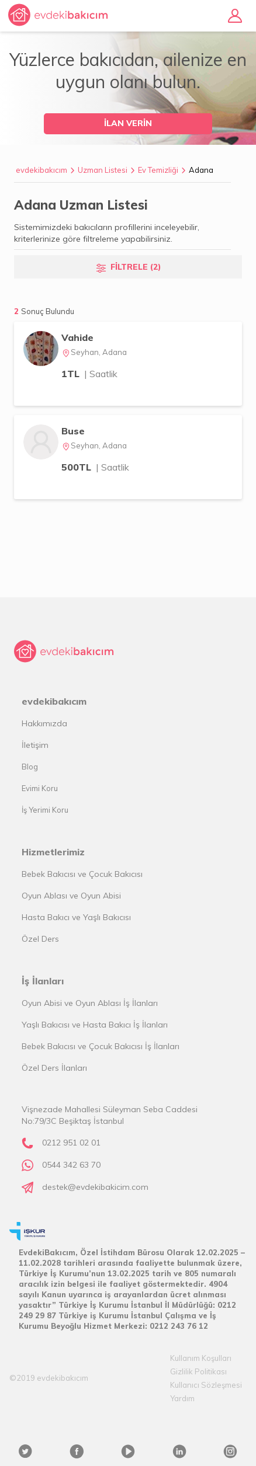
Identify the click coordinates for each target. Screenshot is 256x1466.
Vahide (77, 337)
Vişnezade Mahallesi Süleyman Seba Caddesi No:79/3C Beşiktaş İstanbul (110, 1115)
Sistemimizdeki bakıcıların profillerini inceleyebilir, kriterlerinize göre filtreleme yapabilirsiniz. (106, 233)
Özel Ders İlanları (54, 1068)
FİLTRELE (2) (135, 267)
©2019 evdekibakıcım (48, 1378)
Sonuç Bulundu (47, 311)
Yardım (182, 1398)
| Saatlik (100, 373)
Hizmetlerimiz (53, 852)
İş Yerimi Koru (45, 809)
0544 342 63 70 (71, 1164)
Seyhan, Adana (94, 352)
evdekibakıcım (41, 170)
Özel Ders (40, 939)
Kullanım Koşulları (200, 1358)
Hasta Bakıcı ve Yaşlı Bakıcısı (76, 917)
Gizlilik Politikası (198, 1371)
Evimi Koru (40, 788)
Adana (201, 170)
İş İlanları (43, 981)
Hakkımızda (44, 723)
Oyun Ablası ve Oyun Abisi (71, 895)
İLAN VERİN (128, 123)
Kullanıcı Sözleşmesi (206, 1385)
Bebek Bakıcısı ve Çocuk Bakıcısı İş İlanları (100, 1046)
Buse (73, 431)
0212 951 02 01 (71, 1142)
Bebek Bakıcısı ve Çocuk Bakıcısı (82, 874)
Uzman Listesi (102, 170)
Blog (30, 766)
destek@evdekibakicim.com (95, 1187)
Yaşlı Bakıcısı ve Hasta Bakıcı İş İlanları (95, 1024)
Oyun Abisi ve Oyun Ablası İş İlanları (90, 1003)
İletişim (35, 745)
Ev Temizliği (158, 170)
